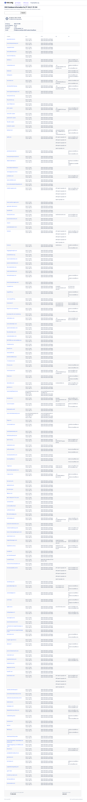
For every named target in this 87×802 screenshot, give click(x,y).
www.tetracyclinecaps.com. (13, 282)
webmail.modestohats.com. (13, 523)
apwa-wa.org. (10, 439)
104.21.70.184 (28, 39)
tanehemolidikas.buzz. (12, 356)
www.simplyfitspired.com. (12, 391)
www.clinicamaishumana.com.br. (14, 693)
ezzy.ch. (8, 222)
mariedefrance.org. (11, 254)
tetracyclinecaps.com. (11, 275)
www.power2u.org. (11, 95)
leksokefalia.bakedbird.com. (13, 470)
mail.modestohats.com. (12, 271)
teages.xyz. (9, 465)
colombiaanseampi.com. (12, 431)
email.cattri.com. (10, 655)
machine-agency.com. (11, 188)
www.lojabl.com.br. (11, 617)
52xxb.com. (9, 376)
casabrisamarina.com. (12, 659)
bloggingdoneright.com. (12, 250)
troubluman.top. (10, 344)
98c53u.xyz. (9, 729)
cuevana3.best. (10, 501)
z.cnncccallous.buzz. (11, 505)
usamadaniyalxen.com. (12, 227)
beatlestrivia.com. (11, 663)
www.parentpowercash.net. (13, 156)
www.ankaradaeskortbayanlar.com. (14, 184)
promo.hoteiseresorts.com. (13, 650)
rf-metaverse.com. (11, 360)
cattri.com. (9, 137)
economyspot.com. (11, 370)
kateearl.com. (10, 130)
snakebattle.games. (11, 715)
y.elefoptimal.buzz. (11, 510)
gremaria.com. (10, 757)
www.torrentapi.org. (11, 55)
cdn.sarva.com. (10, 481)
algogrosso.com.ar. (11, 667)
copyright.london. (10, 47)
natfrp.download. (10, 449)
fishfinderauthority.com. (12, 435)
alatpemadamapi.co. (11, 160)
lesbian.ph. (9, 70)
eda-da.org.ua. (10, 489)
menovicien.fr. (10, 303)
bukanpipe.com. (10, 706)
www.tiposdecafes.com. (12, 454)
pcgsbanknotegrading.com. (13, 766)
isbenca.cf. (9, 643)
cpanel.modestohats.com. (12, 263)
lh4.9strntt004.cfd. (11, 779)
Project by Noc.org (35, 2)
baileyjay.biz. (9, 75)
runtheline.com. (10, 175)
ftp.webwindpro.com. (11, 332)
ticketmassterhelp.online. (12, 736)
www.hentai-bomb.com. (12, 218)
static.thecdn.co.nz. (11, 536)
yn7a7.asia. (9, 599)
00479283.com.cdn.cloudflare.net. (14, 340)
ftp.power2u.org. (10, 99)
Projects (17, 3)
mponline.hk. (9, 210)
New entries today (66, 792)
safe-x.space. (10, 108)
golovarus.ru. (9, 387)
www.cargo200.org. (11, 298)
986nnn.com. (10, 493)
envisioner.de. (10, 721)
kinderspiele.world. (11, 409)
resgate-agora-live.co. (11, 639)
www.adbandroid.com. (12, 51)
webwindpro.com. (11, 318)
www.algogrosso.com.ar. (12, 171)
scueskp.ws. (9, 551)
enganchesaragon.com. (12, 540)
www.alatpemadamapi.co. (12, 167)
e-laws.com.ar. (10, 474)
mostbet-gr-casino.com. (12, 775)
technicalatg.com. (11, 518)
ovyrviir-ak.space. (10, 403)
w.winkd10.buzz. (10, 559)
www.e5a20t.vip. (10, 352)
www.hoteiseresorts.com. (12, 621)
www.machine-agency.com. (13, 202)
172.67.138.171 (28, 40)
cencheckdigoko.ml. (11, 592)
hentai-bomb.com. (11, 214)
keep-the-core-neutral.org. (12, 308)
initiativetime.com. (11, 445)
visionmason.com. (11, 675)
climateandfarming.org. (12, 86)
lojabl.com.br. (10, 606)
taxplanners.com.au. (11, 545)
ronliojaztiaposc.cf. (11, 612)
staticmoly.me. (10, 702)
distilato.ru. (9, 59)
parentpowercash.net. (11, 151)
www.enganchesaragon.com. (13, 91)
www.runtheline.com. (11, 180)
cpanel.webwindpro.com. (12, 327)
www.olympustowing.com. (12, 43)
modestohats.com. (11, 65)
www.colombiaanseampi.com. (13, 413)
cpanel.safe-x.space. (11, 117)
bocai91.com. (10, 671)
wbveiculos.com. (10, 634)
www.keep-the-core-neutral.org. (14, 314)
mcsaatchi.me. (10, 286)
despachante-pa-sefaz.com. (13, 710)
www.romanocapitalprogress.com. (14, 532)
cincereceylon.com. (11, 783)
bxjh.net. (9, 725)
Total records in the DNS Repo (17, 792)
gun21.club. (9, 770)
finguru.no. (9, 420)
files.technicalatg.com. (12, 514)
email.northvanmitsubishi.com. (13, 563)
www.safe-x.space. (11, 113)
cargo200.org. (10, 292)
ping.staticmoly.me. (11, 39)
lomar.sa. (9, 245)
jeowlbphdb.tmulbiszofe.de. (13, 753)
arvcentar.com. (10, 80)
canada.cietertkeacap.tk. (12, 689)
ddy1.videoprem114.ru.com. (13, 497)
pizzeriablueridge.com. (12, 585)
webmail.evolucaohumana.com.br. (14, 697)
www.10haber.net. (11, 104)
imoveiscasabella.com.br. (12, 567)
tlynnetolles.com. (10, 383)
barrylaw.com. (10, 398)
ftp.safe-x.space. (10, 121)
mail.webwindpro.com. (12, 336)
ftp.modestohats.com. (12, 267)
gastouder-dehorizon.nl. (12, 206)
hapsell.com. (9, 348)
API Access (26, 2)
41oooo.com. (10, 365)
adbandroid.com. (10, 485)
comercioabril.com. (11, 424)
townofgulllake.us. (11, 458)
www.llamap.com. (11, 581)
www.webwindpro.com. (12, 323)
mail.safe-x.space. (11, 126)
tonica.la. (9, 231)
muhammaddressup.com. (12, 527)
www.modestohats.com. (12, 258)
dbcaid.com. (9, 748)
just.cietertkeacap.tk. (11, 555)
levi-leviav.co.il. (10, 761)
